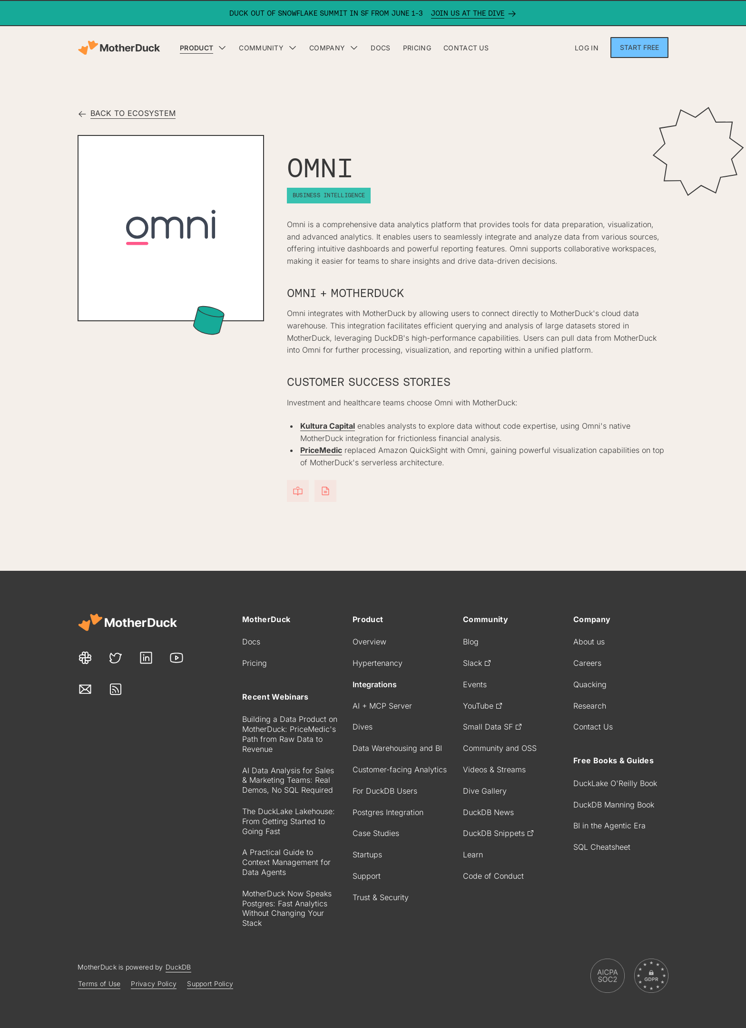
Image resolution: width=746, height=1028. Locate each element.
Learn (473, 854)
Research (589, 706)
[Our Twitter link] (115, 658)
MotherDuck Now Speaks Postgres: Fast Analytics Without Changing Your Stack (287, 908)
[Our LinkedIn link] (146, 658)
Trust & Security (381, 897)
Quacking (590, 684)
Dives (363, 726)
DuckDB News (488, 812)
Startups (367, 854)
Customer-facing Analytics (400, 769)
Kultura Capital (327, 426)
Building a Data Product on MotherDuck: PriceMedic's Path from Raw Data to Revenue (289, 733)
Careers (587, 663)
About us (589, 641)
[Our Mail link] (85, 690)
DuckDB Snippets (498, 833)
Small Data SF (492, 726)
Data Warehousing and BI (397, 748)
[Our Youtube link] (176, 658)
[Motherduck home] (119, 47)
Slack (477, 663)
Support (367, 876)
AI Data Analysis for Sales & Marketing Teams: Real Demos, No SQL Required (288, 780)
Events (475, 684)
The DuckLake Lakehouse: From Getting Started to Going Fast (288, 821)
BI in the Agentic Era (609, 825)
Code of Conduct (493, 876)
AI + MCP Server (382, 706)
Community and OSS (500, 748)
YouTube (483, 706)
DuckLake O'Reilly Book (615, 783)
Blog (471, 641)
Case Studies (376, 833)
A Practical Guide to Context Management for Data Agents (286, 862)
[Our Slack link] (85, 658)
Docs (251, 641)
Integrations (375, 684)
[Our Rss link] (115, 690)
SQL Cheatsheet (601, 847)
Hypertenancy (377, 663)
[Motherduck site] (127, 622)
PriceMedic (321, 450)
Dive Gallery (485, 791)
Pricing (254, 663)
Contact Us (593, 726)
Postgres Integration (388, 812)
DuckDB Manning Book (613, 804)
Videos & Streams (494, 769)
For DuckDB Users (385, 791)
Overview (369, 641)
